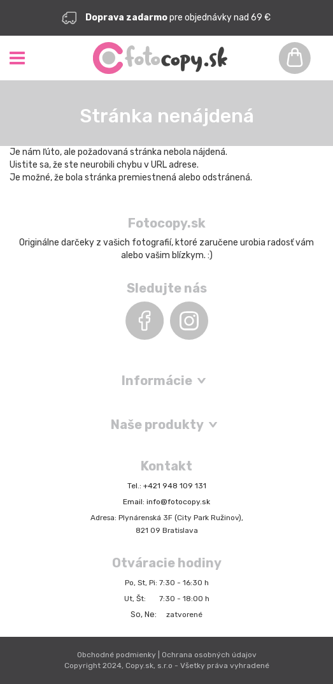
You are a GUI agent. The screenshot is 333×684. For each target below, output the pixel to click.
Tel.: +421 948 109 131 (166, 485)
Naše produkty (157, 424)
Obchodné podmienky (116, 654)
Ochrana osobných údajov (209, 654)
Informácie (157, 380)
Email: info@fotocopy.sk (166, 501)
